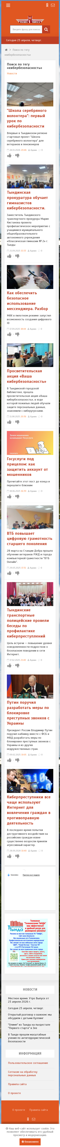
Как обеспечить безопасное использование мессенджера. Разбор (27, 300)
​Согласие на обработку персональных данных (22, 1073)
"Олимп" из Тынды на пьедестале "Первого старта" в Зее (29, 1026)
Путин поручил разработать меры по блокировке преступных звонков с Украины (28, 713)
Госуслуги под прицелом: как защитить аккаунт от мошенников (27, 466)
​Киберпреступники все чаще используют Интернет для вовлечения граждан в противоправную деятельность (29, 810)
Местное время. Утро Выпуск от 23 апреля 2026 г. (28, 1000)
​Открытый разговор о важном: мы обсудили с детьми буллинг (30, 1016)
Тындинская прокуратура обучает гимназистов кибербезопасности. (27, 200)
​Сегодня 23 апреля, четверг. (24, 40)
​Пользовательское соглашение (28, 1063)
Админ (34, 150)
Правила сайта (17, 1084)
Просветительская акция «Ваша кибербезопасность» (26, 376)
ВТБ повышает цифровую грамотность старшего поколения (29, 538)
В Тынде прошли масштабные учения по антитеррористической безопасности (29, 1038)
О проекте (14, 1093)
